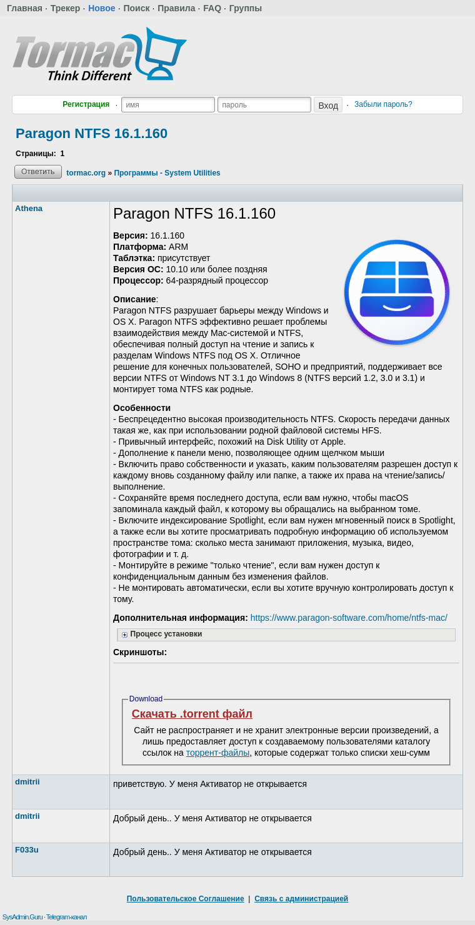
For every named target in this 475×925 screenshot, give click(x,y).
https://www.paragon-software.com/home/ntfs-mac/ (349, 618)
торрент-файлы (218, 753)
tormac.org (86, 173)
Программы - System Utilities (167, 173)
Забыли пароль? (383, 104)
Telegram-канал (66, 917)
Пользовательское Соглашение (185, 898)
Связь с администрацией (301, 898)
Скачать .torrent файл (192, 714)
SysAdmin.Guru (22, 917)
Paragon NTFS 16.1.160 (92, 133)
